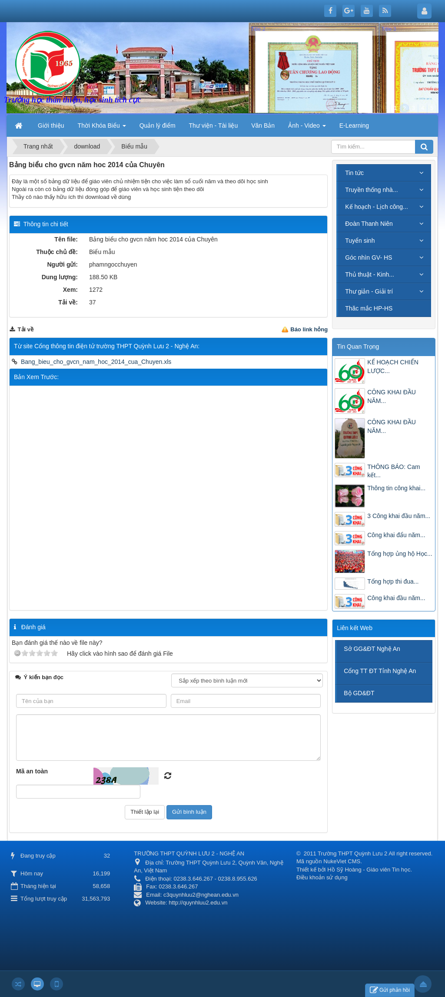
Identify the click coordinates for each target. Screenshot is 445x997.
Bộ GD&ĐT (359, 693)
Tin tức (354, 172)
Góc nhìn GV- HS (368, 257)
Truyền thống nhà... (371, 189)
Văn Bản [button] (263, 125)
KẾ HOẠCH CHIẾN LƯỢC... (392, 366)
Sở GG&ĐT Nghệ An (372, 648)
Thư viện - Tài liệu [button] (213, 125)
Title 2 (258, 29)
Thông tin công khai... (396, 488)
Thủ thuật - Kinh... (369, 274)
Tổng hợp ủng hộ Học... (399, 553)
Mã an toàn (32, 771)
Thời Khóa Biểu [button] (102, 128)
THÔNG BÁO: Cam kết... (393, 471)
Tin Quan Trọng (358, 346)
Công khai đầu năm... (396, 597)
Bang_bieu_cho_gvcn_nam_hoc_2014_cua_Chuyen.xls (96, 361)
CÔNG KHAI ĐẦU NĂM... (391, 396)
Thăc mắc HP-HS (368, 308)
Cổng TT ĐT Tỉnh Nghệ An (380, 670)
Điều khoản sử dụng (322, 877)
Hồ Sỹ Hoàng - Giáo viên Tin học (368, 869)
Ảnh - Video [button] (306, 128)
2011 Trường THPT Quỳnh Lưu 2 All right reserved (367, 853)
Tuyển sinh (360, 240)
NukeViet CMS (341, 861)
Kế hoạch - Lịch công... (376, 206)
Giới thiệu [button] (51, 125)
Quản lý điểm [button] (157, 125)
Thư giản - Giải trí (369, 291)
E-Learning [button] (354, 125)
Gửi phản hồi (390, 990)
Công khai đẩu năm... (396, 535)
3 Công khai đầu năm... (398, 515)
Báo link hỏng (309, 329)
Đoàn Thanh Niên (368, 223)
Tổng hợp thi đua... (392, 581)
